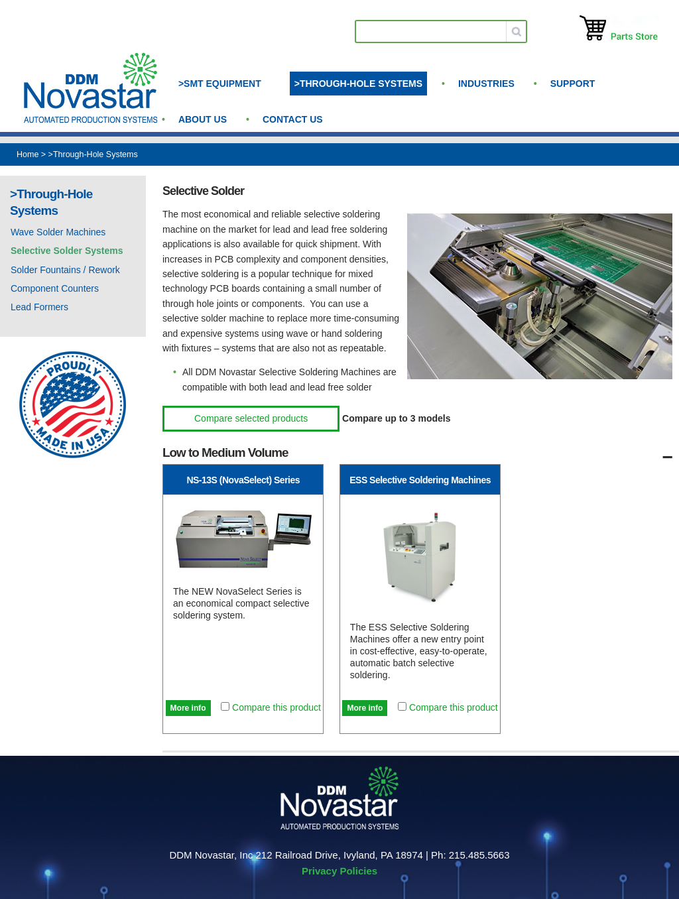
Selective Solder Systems (67, 250)
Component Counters (55, 288)
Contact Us (293, 119)
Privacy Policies (339, 870)
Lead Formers (39, 307)
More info (188, 708)
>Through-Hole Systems (358, 83)
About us (202, 119)
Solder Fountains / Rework (65, 270)
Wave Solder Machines (58, 232)
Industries (486, 83)
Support (572, 83)
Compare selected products (251, 418)
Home (27, 154)
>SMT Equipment (219, 83)
